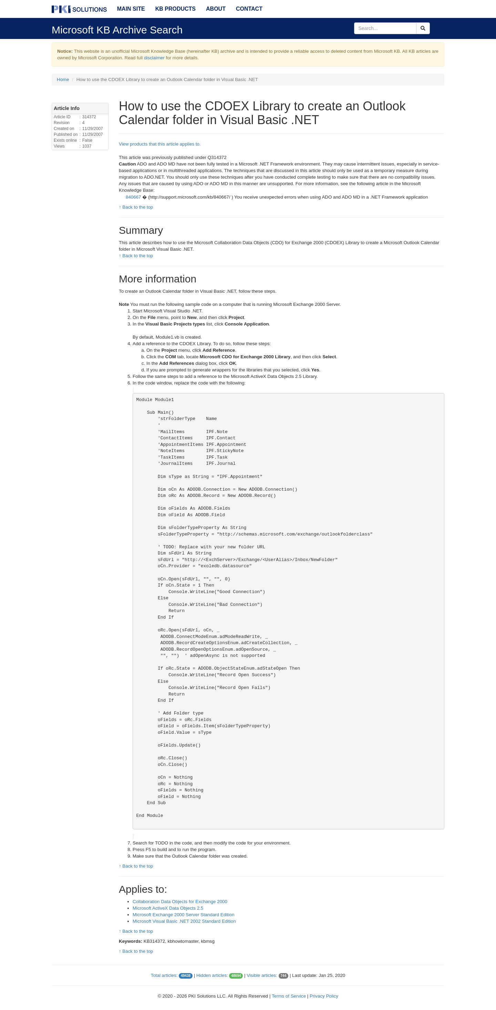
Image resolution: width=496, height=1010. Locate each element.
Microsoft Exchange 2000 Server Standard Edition (184, 914)
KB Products (175, 9)
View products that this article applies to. (160, 144)
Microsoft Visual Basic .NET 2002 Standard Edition (184, 921)
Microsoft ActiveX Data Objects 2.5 (168, 908)
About (216, 9)
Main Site (131, 9)
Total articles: (164, 975)
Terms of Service (289, 996)
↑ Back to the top (136, 207)
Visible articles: (262, 975)
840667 (134, 197)
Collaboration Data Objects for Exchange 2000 (180, 901)
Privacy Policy (324, 996)
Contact (249, 9)
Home (63, 79)
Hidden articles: (212, 975)
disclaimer (154, 57)
